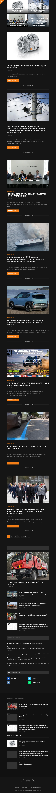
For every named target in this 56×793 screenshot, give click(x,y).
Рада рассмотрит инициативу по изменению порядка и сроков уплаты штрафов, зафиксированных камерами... (39, 7)
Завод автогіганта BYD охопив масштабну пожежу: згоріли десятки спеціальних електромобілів (39, 22)
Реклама (24, 787)
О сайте (17, 787)
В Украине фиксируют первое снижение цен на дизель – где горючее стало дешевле (33, 614)
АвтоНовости (10, 63)
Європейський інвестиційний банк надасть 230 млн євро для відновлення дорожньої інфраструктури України (33, 626)
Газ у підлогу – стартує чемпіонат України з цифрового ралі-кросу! (28, 384)
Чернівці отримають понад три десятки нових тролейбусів (17, 23)
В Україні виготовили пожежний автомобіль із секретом (25, 583)
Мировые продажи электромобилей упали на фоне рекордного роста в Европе (25, 322)
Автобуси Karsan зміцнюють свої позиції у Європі (33, 716)
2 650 (24, 536)
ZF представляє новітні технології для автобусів (17, 10)
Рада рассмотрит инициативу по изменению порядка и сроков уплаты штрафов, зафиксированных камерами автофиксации (26, 130)
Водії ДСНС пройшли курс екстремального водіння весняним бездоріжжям (33, 604)
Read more (12, 80)
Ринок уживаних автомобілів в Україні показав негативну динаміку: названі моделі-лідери (34, 594)
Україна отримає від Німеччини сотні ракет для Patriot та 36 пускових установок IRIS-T (25, 511)
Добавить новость (35, 787)
